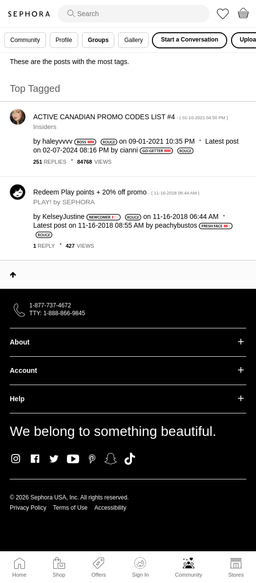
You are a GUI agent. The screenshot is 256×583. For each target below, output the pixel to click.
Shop (59, 575)
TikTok (130, 459)
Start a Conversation (189, 39)
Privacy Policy (28, 507)
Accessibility (110, 507)
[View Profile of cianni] (129, 150)
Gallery (133, 40)
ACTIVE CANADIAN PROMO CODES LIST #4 (130, 117)
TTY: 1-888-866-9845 (57, 313)
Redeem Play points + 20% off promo (116, 192)
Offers (98, 575)
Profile (64, 40)
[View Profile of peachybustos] (176, 225)
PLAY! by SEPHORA (64, 202)
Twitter (54, 459)
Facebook (35, 459)
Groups (98, 40)
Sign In (140, 567)
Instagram (16, 459)
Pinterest (92, 459)
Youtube (73, 459)
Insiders (45, 126)
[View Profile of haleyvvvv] (57, 141)
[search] (134, 13)
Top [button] (13, 274)
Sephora (28, 14)
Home (19, 575)
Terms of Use (70, 507)
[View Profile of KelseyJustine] (64, 216)
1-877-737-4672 (50, 305)
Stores (236, 575)
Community (188, 575)
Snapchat (111, 459)
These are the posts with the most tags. (69, 61)
